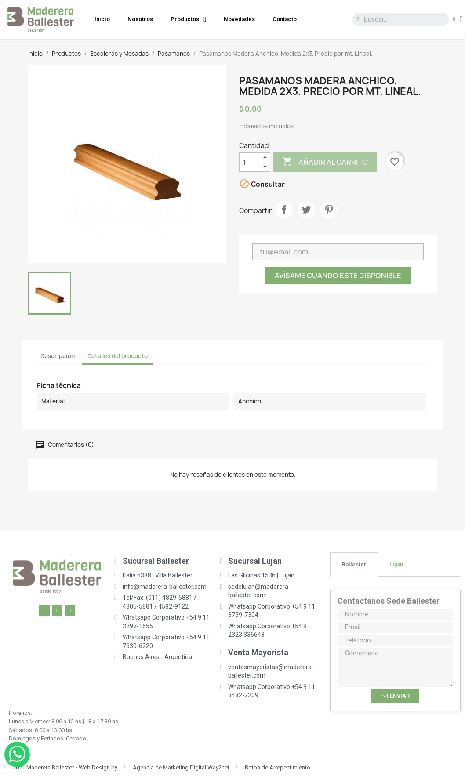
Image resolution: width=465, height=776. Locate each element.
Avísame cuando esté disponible (338, 275)
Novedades (239, 19)
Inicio (102, 19)
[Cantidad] (249, 162)
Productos (188, 19)
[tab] (354, 564)
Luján (396, 564)
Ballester (354, 564)
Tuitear (306, 209)
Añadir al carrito (325, 162)
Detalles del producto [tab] (117, 356)
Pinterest (329, 209)
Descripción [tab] (57, 356)
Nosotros (140, 19)
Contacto (284, 19)
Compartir (284, 209)
